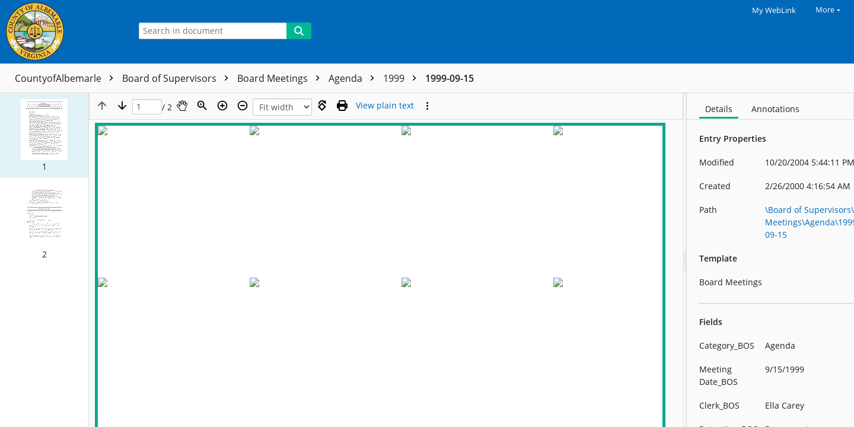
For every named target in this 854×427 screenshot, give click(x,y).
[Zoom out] (242, 105)
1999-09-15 (449, 78)
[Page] (147, 107)
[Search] (298, 31)
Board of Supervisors (178, 78)
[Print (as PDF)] (342, 105)
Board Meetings (281, 78)
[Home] (62, 31)
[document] (770, 260)
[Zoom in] (222, 105)
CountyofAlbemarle (67, 78)
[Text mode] (385, 105)
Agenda (354, 78)
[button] (44, 135)
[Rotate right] (322, 105)
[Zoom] (202, 105)
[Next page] (122, 105)
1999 (402, 78)
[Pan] (182, 105)
